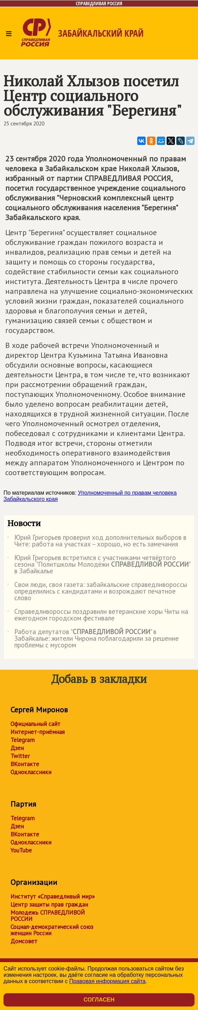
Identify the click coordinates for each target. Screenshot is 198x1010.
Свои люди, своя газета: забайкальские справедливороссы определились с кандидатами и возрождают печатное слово (97, 591)
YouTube (21, 850)
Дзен (17, 748)
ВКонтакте (24, 764)
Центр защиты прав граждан (49, 904)
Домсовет (23, 941)
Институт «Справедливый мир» (52, 896)
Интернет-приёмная (37, 732)
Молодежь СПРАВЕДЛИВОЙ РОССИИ (47, 915)
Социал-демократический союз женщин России (51, 930)
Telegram (22, 740)
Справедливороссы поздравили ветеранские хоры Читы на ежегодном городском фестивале (97, 615)
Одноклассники (30, 772)
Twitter (20, 756)
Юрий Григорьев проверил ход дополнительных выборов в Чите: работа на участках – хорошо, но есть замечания (96, 541)
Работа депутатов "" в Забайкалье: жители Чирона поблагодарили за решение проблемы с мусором (93, 638)
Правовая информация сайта (107, 981)
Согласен (98, 1000)
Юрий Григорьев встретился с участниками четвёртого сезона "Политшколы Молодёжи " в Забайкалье (98, 564)
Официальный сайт (35, 724)
